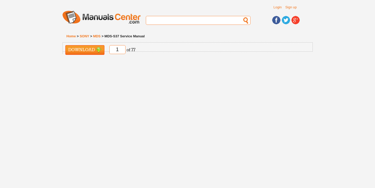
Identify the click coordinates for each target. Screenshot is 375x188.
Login (277, 7)
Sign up (291, 7)
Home (71, 36)
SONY (84, 36)
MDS (97, 36)
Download (85, 50)
